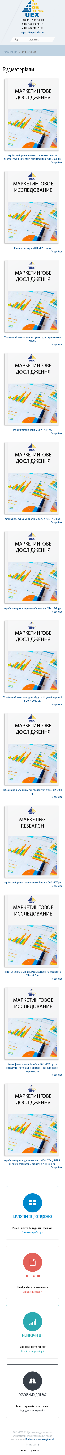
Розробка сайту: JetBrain (30, 1450)
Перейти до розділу (32, 1351)
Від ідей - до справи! (32, 1410)
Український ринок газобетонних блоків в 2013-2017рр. (32, 882)
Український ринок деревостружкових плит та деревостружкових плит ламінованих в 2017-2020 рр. (32, 157)
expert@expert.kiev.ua (32, 32)
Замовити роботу (32, 1232)
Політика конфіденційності (39, 1439)
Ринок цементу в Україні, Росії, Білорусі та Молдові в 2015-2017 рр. (32, 973)
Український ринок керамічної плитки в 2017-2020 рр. (32, 608)
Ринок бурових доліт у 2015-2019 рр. (32, 429)
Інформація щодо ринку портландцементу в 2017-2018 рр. (32, 791)
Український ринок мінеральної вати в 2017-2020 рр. (32, 519)
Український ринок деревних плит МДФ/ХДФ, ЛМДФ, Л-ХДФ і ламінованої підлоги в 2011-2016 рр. (32, 1162)
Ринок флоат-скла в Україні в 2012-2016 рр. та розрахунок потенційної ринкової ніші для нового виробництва (32, 1068)
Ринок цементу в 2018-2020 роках (32, 248)
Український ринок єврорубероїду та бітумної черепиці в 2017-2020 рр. (32, 699)
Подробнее (56, 162)
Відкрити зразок (32, 1291)
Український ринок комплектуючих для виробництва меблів (32, 339)
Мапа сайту (32, 1444)
